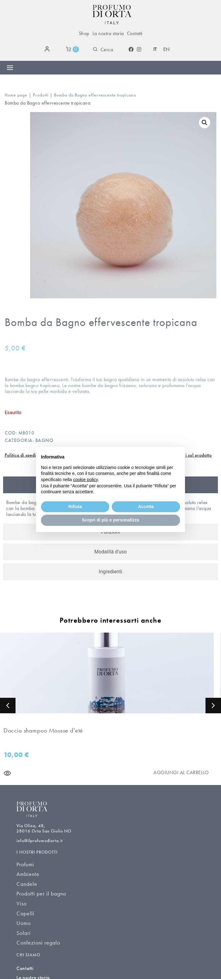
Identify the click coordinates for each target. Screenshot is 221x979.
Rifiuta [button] (75, 506)
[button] (204, 122)
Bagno (44, 440)
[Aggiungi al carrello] (185, 772)
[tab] (110, 552)
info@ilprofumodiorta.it (39, 840)
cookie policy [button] (85, 479)
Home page (16, 95)
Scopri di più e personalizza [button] (110, 519)
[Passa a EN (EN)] (166, 49)
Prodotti (40, 95)
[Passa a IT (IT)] (155, 49)
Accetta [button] (146, 506)
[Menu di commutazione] (10, 67)
